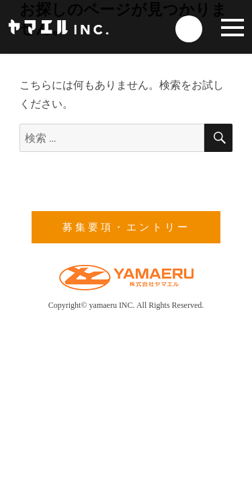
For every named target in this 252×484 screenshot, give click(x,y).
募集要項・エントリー (126, 227)
